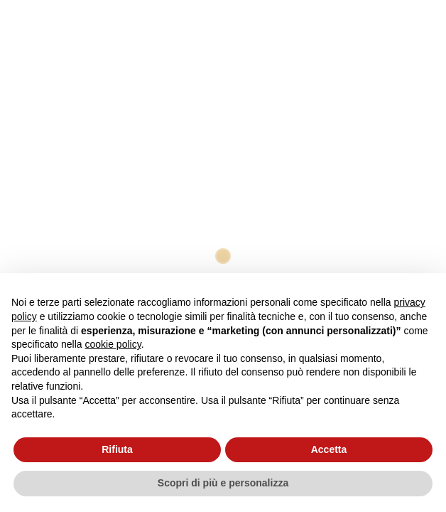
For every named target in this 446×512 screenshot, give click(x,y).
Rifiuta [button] (117, 449)
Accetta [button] (329, 449)
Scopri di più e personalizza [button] (223, 483)
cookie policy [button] (113, 344)
